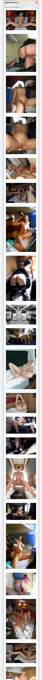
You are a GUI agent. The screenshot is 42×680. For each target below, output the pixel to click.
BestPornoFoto (13, 2)
